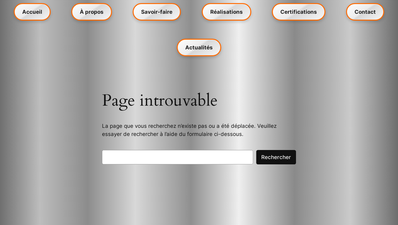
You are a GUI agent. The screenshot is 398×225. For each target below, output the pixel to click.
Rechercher (276, 157)
